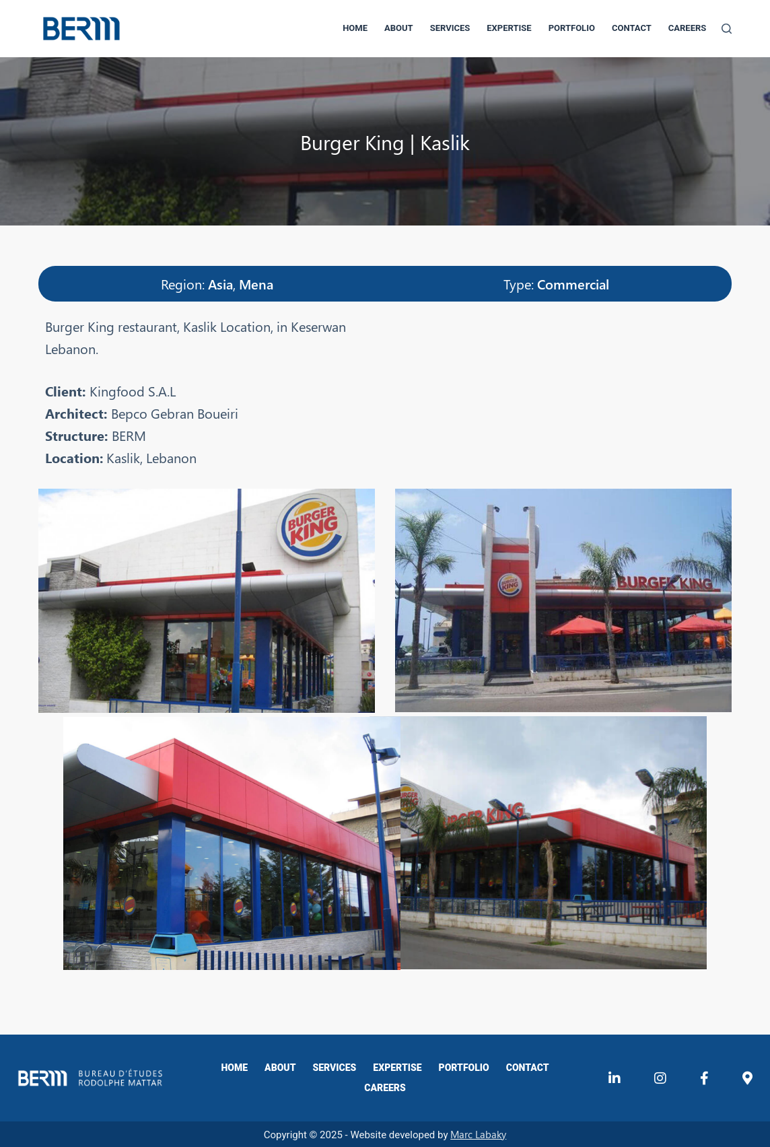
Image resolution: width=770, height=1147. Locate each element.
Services (450, 28)
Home (355, 28)
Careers (687, 28)
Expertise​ (509, 28)
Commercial (573, 283)
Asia (220, 283)
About (398, 28)
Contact (632, 28)
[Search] (727, 29)
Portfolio (572, 28)
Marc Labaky (478, 1133)
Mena (256, 283)
